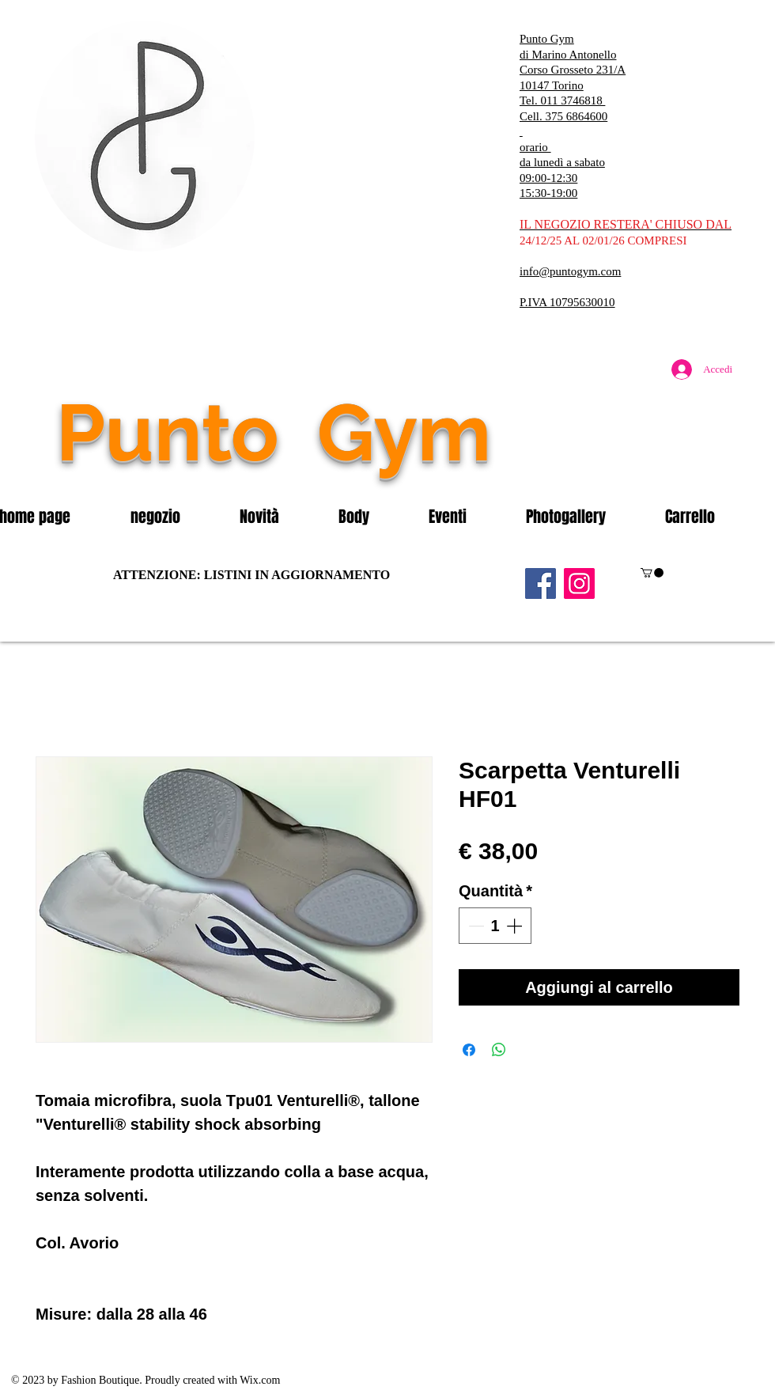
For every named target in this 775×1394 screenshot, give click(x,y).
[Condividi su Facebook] (468, 1049)
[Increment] (515, 925)
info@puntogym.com (570, 271)
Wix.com (260, 1380)
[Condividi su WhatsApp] (499, 1049)
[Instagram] (579, 583)
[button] (173, 517)
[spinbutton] (495, 925)
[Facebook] (540, 583)
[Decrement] (474, 925)
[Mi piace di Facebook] (644, 466)
